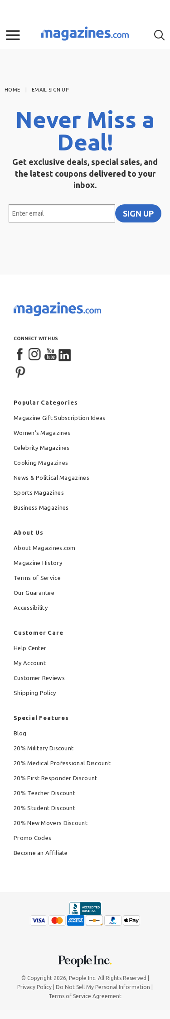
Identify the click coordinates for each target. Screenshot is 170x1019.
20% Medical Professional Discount (62, 763)
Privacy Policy (34, 987)
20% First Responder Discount (55, 778)
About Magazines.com (45, 548)
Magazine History (38, 563)
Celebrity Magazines (42, 447)
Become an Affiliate (41, 853)
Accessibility (31, 607)
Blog (20, 733)
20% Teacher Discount (44, 793)
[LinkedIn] (65, 355)
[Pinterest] (20, 371)
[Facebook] (20, 355)
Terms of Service (37, 578)
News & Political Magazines (51, 477)
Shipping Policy (35, 693)
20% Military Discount (43, 748)
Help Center (30, 648)
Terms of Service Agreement (85, 996)
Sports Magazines (39, 492)
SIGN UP (138, 213)
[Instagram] (35, 355)
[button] (13, 35)
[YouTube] (50, 355)
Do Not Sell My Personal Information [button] (103, 987)
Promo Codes (32, 838)
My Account (30, 663)
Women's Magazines (42, 433)
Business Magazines (41, 507)
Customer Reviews (39, 678)
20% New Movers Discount (50, 823)
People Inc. (83, 978)
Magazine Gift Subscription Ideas (60, 418)
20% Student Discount (44, 808)
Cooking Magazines (41, 462)
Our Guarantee (34, 592)
